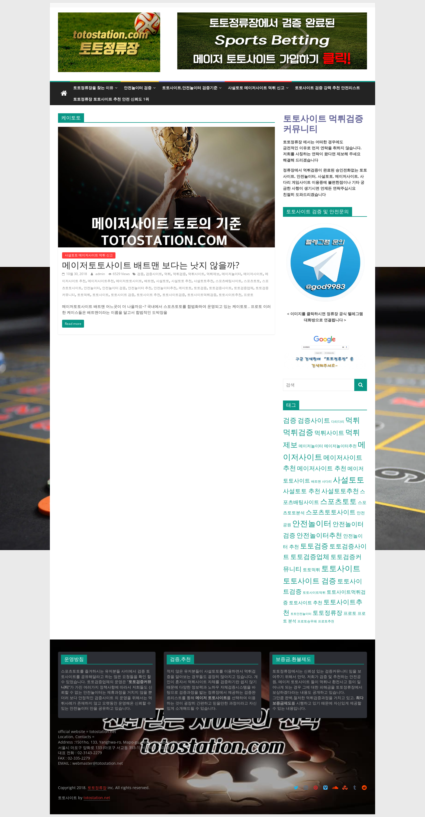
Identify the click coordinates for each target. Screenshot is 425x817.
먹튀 (167, 274)
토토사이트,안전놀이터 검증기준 (189, 87)
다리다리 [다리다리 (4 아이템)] (337, 421)
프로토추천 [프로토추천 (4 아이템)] (326, 621)
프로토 (248, 294)
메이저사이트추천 (101, 281)
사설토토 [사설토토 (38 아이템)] (348, 479)
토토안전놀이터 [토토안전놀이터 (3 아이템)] (301, 614)
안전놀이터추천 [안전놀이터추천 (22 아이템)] (319, 535)
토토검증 (200, 288)
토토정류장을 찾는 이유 (93, 87)
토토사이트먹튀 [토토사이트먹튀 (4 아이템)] (314, 592)
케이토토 (185, 288)
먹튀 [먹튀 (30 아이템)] (352, 420)
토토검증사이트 (220, 288)
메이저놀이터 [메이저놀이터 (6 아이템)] (311, 445)
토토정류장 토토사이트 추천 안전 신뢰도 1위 (111, 99)
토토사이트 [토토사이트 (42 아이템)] (340, 568)
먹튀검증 (179, 274)
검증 (140, 274)
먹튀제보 (213, 274)
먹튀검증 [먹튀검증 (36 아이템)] (298, 432)
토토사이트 (100, 294)
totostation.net (96, 797)
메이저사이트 (253, 274)
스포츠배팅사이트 (228, 281)
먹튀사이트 (196, 274)
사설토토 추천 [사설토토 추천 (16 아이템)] (301, 491)
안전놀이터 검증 (138, 87)
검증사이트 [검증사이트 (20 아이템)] (314, 420)
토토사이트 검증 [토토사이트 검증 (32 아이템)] (309, 581)
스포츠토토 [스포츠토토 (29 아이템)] (338, 501)
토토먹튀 (83, 294)
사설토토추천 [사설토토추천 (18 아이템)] (340, 490)
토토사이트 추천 (148, 294)
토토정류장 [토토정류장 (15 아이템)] (327, 612)
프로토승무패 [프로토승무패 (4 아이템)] (307, 621)
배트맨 (149, 281)
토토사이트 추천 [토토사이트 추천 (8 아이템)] (305, 602)
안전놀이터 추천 (140, 288)
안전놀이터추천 (165, 288)
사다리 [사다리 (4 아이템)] (327, 481)
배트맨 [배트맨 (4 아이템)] (316, 481)
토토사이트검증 (173, 294)
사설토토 (162, 281)
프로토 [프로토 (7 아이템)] (349, 613)
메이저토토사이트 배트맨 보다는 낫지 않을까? (150, 265)
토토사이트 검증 (122, 294)
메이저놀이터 (231, 274)
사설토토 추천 (181, 281)
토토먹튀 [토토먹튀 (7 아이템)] (311, 570)
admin (100, 274)
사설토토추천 (203, 281)
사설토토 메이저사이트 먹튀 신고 (256, 87)
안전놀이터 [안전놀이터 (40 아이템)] (311, 523)
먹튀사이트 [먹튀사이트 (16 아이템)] (329, 432)
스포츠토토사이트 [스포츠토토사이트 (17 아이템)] (331, 512)
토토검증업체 (243, 288)
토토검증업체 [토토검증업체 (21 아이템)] (309, 556)
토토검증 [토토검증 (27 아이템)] (314, 546)
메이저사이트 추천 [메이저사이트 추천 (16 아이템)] (321, 468)
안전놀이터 (92, 288)
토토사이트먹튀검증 (202, 294)
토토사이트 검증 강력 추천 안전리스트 (327, 87)
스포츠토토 (252, 281)
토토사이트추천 (230, 294)
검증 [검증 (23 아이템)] (290, 420)
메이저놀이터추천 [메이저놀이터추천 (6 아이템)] (340, 445)
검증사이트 (154, 274)
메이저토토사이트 (129, 281)
